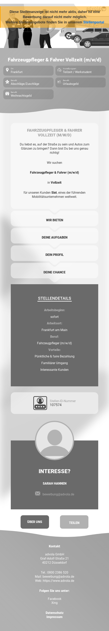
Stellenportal (93, 22)
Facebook (54, 599)
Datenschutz (55, 613)
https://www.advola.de (58, 581)
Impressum (54, 617)
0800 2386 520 (57, 572)
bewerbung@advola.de (58, 576)
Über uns (34, 522)
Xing (54, 603)
